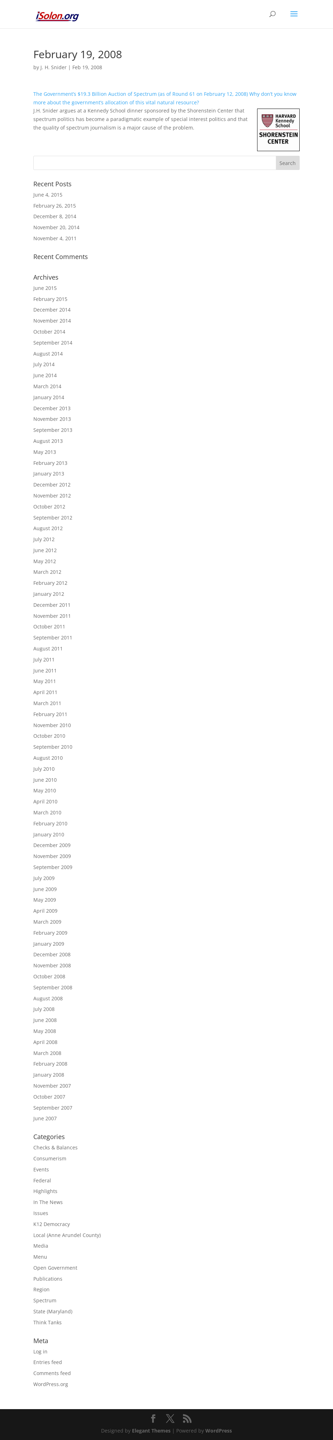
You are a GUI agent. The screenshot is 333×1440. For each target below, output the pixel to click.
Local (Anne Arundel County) (67, 1235)
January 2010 (48, 834)
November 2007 (52, 1085)
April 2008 (45, 1042)
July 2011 (44, 659)
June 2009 (45, 889)
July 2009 (44, 878)
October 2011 (49, 626)
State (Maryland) (52, 1311)
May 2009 (44, 899)
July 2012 (44, 539)
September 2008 (52, 987)
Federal (42, 1180)
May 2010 (44, 790)
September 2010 (52, 746)
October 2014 (49, 331)
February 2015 (50, 299)
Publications (47, 1278)
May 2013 (44, 452)
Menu (40, 1256)
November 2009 (52, 856)
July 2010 (44, 768)
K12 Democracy (51, 1224)
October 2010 (49, 735)
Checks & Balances (55, 1147)
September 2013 (52, 430)
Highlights (45, 1191)
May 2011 (44, 681)
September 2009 (52, 867)
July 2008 (44, 1009)
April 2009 (45, 910)
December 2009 (52, 845)
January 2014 (48, 397)
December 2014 (52, 309)
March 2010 (47, 812)
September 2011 (52, 637)
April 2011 (45, 692)
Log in (40, 1351)
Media (40, 1245)
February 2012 (50, 582)
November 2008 (52, 965)
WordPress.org (50, 1384)
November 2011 (52, 615)
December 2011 (52, 604)
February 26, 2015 (54, 205)
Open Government (55, 1267)
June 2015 (45, 288)
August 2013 (48, 441)
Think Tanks (47, 1322)
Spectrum (44, 1300)
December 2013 (52, 408)
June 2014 (45, 375)
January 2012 (48, 593)
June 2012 (45, 550)
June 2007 (45, 1118)
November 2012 (52, 495)
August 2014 (48, 353)
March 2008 (47, 1053)
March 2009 (47, 921)
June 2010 (45, 779)
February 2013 (50, 463)
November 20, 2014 (56, 227)
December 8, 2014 (54, 216)
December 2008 (52, 954)
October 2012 (49, 506)
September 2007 (52, 1107)
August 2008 (48, 998)
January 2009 (48, 943)
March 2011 (47, 703)
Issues (40, 1213)
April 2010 (45, 801)
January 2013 (48, 473)
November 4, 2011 (55, 238)
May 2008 (44, 1031)
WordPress (218, 1430)
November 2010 (52, 725)
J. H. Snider (53, 67)
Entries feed (47, 1362)
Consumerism (49, 1158)
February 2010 (50, 823)
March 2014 (47, 386)
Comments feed (52, 1373)
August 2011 (48, 648)
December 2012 (52, 484)
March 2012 (47, 571)
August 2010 (48, 757)
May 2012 (44, 561)
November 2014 (52, 320)
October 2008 (49, 976)
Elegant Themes (151, 1430)
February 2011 (50, 714)
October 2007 (49, 1096)
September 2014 (52, 342)
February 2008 (50, 1063)
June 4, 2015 (47, 194)
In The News (48, 1202)
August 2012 (48, 528)
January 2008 (48, 1074)
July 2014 (44, 364)
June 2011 (45, 670)
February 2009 (50, 932)
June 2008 (45, 1020)
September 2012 (52, 517)
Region (41, 1289)
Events (41, 1169)
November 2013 (52, 419)
